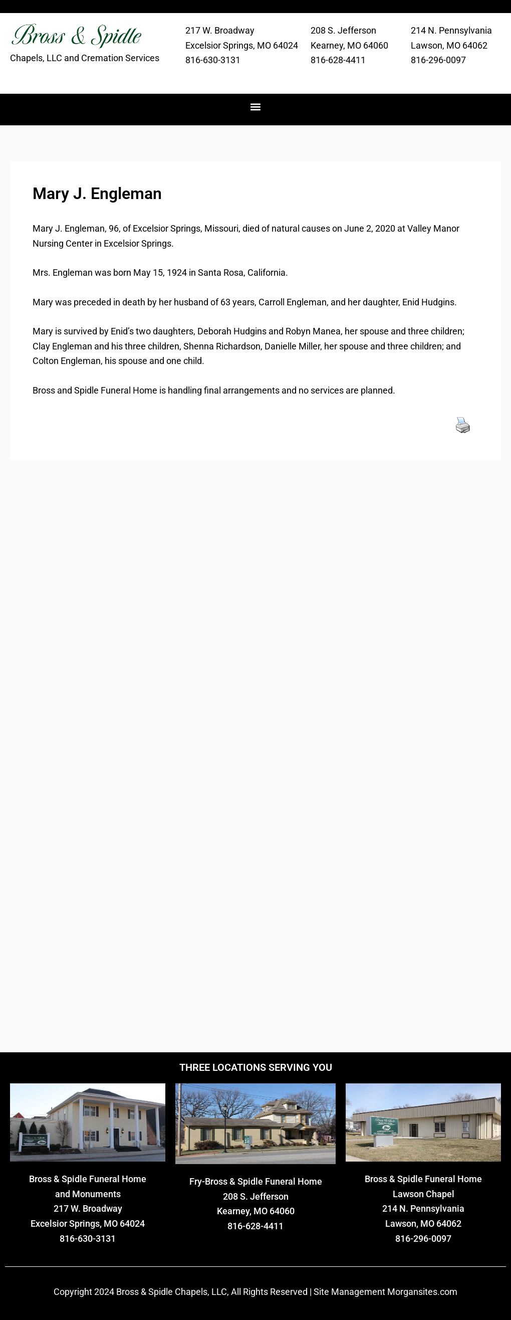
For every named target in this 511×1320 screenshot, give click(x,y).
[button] (255, 107)
